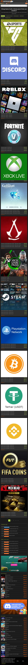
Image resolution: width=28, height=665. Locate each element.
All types (3, 15)
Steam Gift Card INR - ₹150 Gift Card (7, 313)
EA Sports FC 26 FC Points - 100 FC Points (8, 46)
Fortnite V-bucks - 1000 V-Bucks (6, 148)
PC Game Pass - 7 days (5, 280)
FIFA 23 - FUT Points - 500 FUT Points (7, 478)
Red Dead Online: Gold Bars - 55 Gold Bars (8, 513)
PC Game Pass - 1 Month (5, 278)
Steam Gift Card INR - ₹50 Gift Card (7, 310)
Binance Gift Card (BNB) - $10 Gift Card (7, 448)
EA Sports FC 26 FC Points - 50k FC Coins (7, 49)
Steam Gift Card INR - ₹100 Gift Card (7, 312)
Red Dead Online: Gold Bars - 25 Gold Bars (8, 512)
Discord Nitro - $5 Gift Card (5, 83)
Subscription (16, 15)
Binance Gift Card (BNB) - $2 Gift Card (7, 445)
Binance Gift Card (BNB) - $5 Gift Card (7, 446)
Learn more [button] (4, 663)
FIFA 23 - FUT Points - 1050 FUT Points (7, 481)
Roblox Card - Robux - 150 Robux (6, 116)
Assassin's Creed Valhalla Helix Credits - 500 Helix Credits (10, 246)
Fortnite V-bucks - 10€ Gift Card (6, 147)
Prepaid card (8, 17)
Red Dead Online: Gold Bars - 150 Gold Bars (8, 515)
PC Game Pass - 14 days (5, 277)
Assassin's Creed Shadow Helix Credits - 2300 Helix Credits (11, 243)
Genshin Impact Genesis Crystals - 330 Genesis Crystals (10, 211)
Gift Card (21, 15)
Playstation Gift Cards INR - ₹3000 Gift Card (8, 347)
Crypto (3, 17)
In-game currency (9, 15)
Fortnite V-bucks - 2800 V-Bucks (6, 150)
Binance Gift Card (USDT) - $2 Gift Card (7, 411)
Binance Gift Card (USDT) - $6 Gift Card (7, 414)
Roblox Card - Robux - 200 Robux (6, 113)
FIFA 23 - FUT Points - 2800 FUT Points (7, 480)
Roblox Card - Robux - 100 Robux (6, 115)
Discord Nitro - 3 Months (5, 81)
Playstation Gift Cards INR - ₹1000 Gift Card (8, 344)
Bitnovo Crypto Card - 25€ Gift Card (7, 379)
